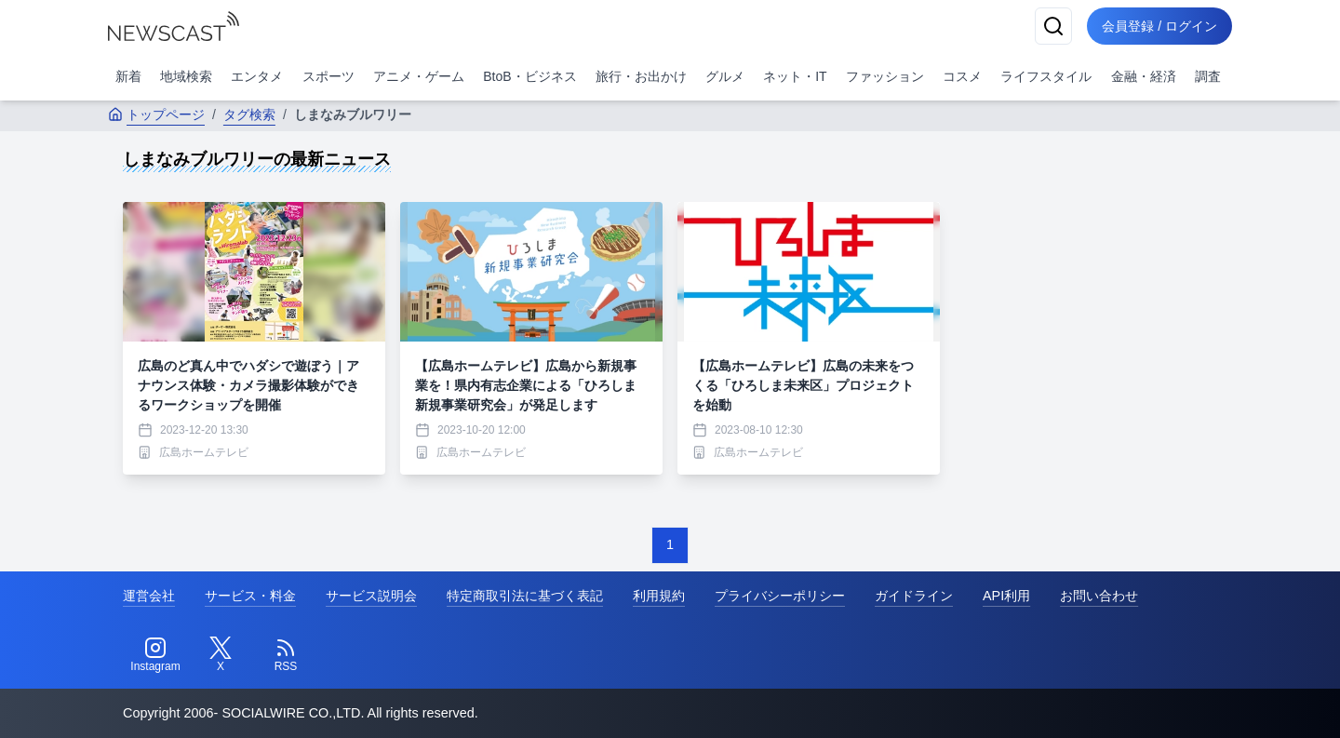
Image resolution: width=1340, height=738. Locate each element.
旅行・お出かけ (641, 76)
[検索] (1053, 26)
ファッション (885, 76)
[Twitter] (220, 655)
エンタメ (257, 76)
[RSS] (285, 655)
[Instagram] (155, 655)
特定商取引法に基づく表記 (525, 595)
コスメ (962, 76)
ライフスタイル (1046, 76)
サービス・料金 (250, 595)
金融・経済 (1143, 76)
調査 (1208, 76)
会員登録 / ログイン (1159, 26)
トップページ (156, 114)
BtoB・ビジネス (529, 76)
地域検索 (186, 76)
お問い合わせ (1099, 595)
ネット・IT (794, 76)
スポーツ (328, 76)
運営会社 (149, 595)
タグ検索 (249, 114)
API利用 (1006, 595)
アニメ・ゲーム (418, 76)
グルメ (724, 76)
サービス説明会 (371, 595)
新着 (128, 76)
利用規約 (659, 595)
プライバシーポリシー (780, 595)
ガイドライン (914, 595)
